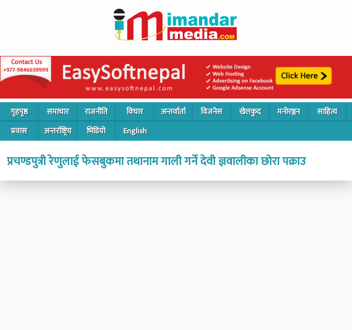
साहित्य (327, 111)
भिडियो (96, 131)
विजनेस (211, 111)
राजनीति (96, 111)
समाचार (58, 111)
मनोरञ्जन (288, 111)
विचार (134, 111)
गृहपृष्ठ (19, 111)
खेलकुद (250, 111)
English (135, 131)
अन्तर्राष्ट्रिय (58, 131)
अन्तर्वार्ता (173, 111)
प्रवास (19, 131)
